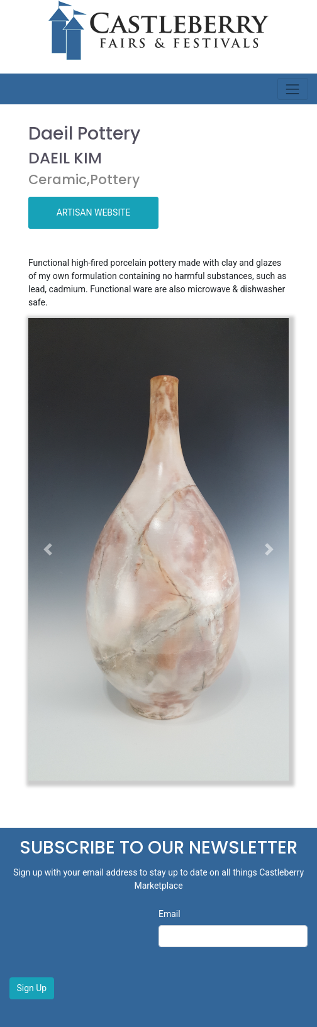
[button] (47, 549)
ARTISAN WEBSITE (94, 212)
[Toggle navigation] (292, 89)
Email (169, 914)
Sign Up (32, 988)
